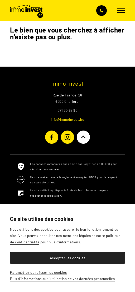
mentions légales (77, 236)
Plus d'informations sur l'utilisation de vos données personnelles (62, 279)
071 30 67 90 (101, 10)
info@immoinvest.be (67, 119)
